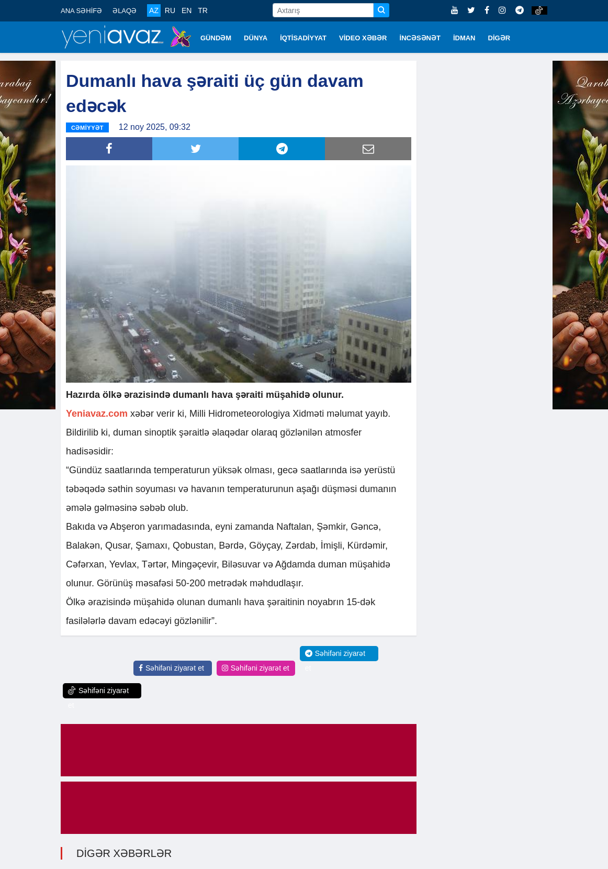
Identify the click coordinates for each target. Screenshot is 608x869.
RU (170, 10)
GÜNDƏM (215, 38)
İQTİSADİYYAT (303, 38)
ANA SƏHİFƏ (81, 11)
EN (187, 10)
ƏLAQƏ (124, 11)
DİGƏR (499, 38)
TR (203, 10)
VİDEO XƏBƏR (363, 38)
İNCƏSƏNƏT (420, 38)
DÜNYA (255, 38)
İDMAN (464, 38)
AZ (154, 10)
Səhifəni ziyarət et (171, 667)
